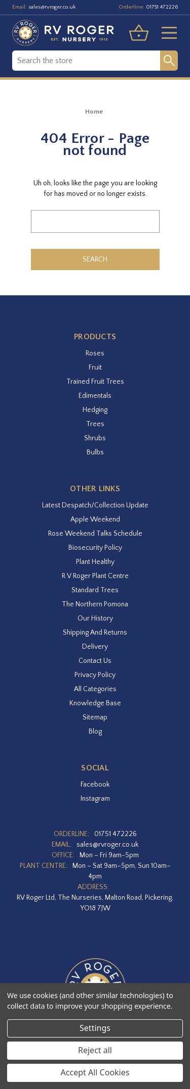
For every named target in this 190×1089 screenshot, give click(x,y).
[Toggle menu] (165, 32)
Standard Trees (95, 590)
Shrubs (95, 438)
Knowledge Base (95, 703)
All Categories (95, 689)
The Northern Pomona (95, 604)
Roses (95, 353)
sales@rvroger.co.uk (52, 7)
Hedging (95, 410)
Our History (95, 618)
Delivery (95, 647)
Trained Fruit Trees (95, 382)
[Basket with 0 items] (138, 33)
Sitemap (95, 717)
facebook (95, 785)
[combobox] (86, 60)
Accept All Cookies (95, 1072)
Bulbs (95, 452)
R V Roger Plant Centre (95, 576)
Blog (95, 732)
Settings (95, 1027)
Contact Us (95, 661)
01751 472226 (162, 7)
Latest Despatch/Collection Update (95, 505)
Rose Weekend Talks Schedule (95, 534)
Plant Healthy (95, 562)
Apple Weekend (95, 519)
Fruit (95, 368)
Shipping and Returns (95, 633)
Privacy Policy (95, 675)
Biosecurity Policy (95, 548)
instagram (95, 799)
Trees (95, 424)
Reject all (95, 1050)
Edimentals (95, 396)
